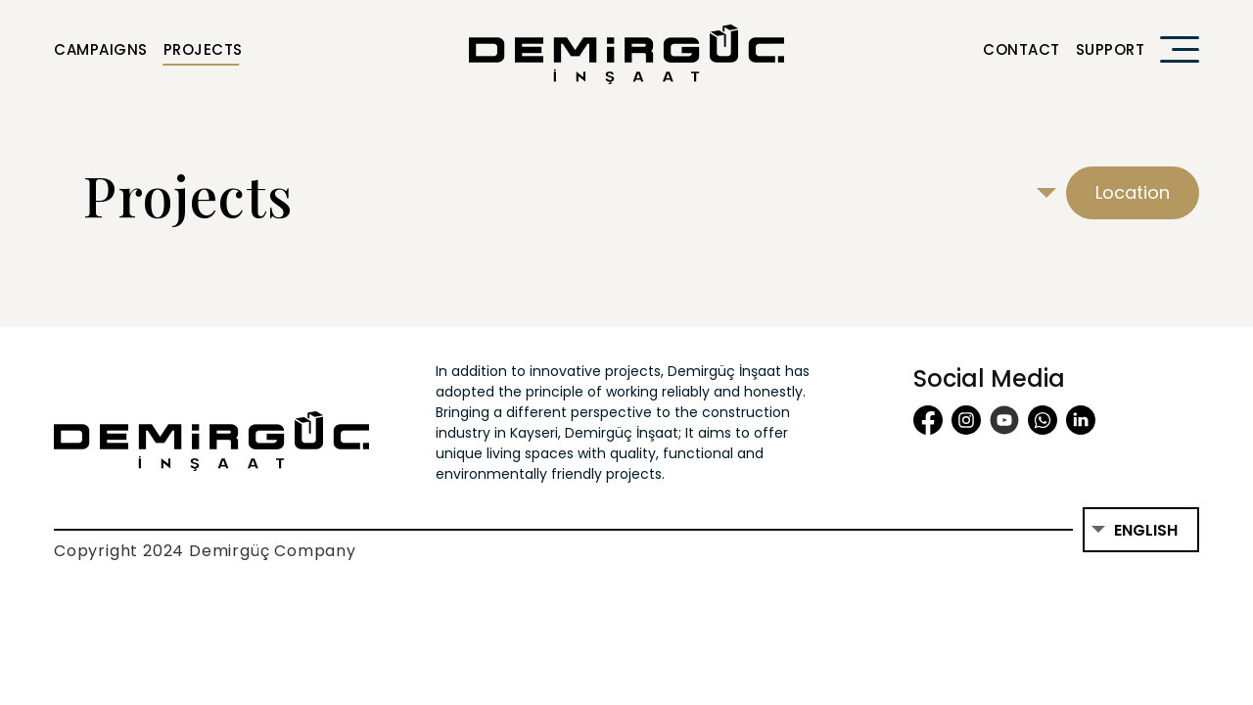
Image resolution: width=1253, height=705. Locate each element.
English (1146, 530)
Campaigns (101, 49)
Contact (1021, 49)
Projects (203, 49)
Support (1110, 49)
